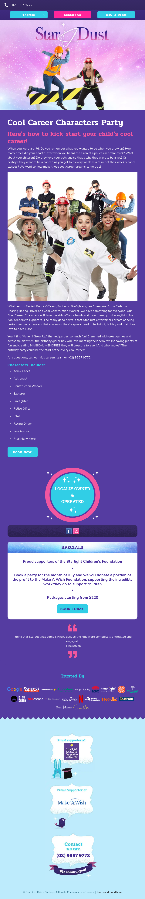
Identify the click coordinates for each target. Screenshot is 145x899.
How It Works (116, 14)
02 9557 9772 (22, 5)
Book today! (72, 609)
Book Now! (22, 452)
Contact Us (72, 14)
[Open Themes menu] (136, 5)
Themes (28, 14)
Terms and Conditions (109, 892)
